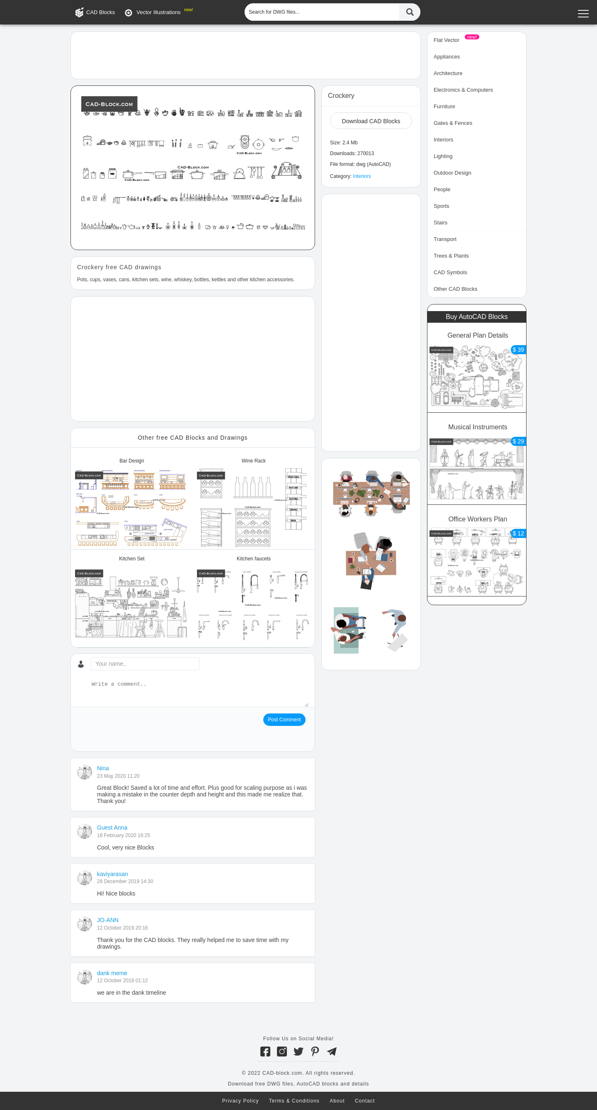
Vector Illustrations (158, 12)
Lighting (443, 156)
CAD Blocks (100, 12)
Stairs (440, 222)
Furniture (444, 106)
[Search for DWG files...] (322, 12)
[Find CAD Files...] (409, 12)
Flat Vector (446, 40)
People (442, 189)
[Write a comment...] (199, 693)
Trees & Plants (451, 256)
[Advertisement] (245, 54)
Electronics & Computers (463, 90)
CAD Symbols (450, 272)
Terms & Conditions (294, 1101)
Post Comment (284, 720)
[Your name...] (145, 663)
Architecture (448, 73)
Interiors (362, 176)
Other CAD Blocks (455, 289)
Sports (441, 206)
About (337, 1101)
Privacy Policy (240, 1101)
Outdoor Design (452, 173)
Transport (445, 239)
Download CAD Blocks (371, 121)
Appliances (447, 57)
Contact (365, 1101)
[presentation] (140, 729)
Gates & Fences (453, 123)
